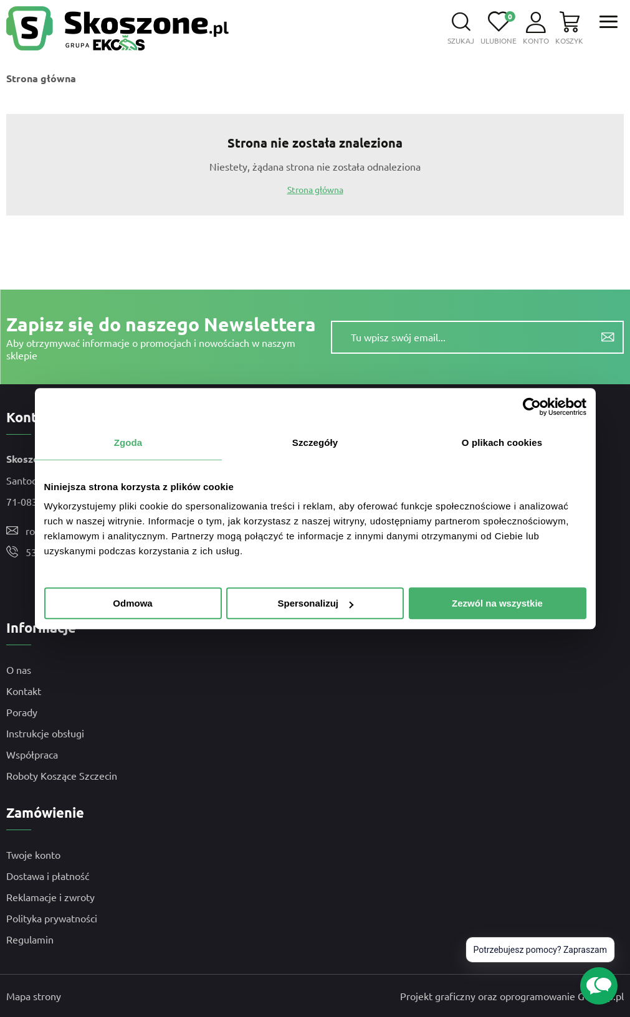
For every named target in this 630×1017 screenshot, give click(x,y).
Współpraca (32, 754)
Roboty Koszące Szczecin (61, 775)
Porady (21, 712)
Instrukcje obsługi (45, 733)
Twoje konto (33, 854)
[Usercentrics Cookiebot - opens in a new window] (531, 406)
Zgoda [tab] (128, 442)
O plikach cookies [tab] (502, 442)
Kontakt (23, 690)
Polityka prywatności (51, 918)
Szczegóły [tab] (315, 442)
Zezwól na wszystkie (497, 603)
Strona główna (41, 78)
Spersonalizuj (315, 603)
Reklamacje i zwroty (50, 897)
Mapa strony (33, 996)
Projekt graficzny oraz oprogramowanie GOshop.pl (512, 996)
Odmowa (132, 603)
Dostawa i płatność (47, 875)
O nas (18, 669)
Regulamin (30, 939)
